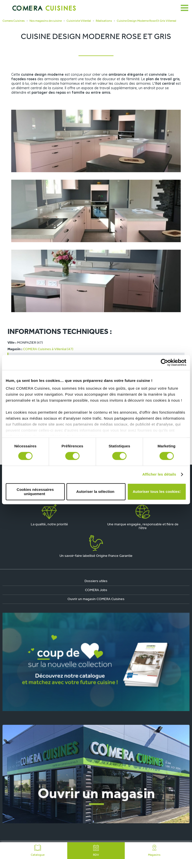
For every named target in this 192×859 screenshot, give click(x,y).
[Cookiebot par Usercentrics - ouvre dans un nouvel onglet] (164, 362)
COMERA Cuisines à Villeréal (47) (48, 349)
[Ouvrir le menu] (184, 8)
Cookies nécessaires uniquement (35, 491)
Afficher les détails (159, 474)
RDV (96, 851)
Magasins (154, 851)
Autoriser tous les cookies (156, 492)
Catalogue (37, 851)
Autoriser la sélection (95, 492)
